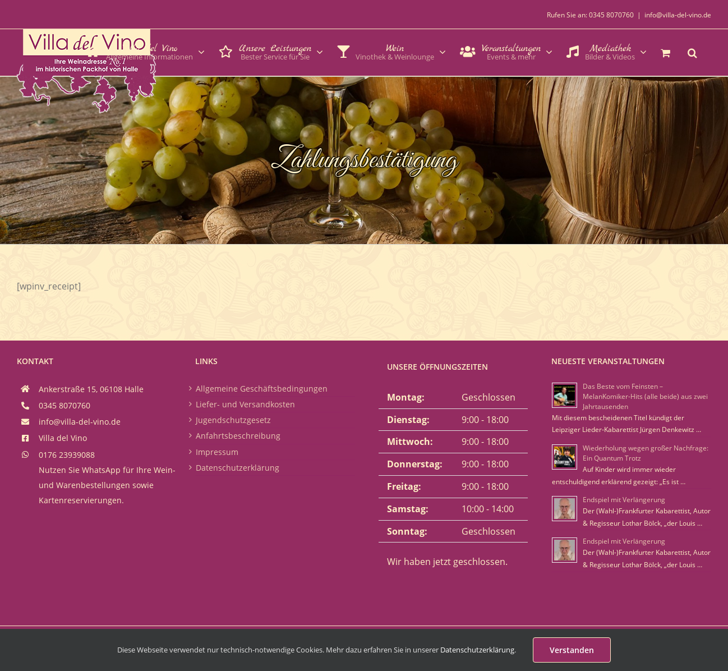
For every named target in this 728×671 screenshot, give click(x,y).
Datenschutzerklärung (237, 467)
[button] (692, 51)
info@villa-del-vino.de (677, 15)
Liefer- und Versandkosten (245, 404)
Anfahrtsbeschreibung (238, 435)
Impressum (217, 452)
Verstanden (572, 650)
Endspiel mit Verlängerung (624, 499)
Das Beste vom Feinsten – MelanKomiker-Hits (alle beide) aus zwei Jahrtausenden (645, 396)
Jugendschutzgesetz (233, 420)
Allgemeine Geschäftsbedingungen (262, 388)
